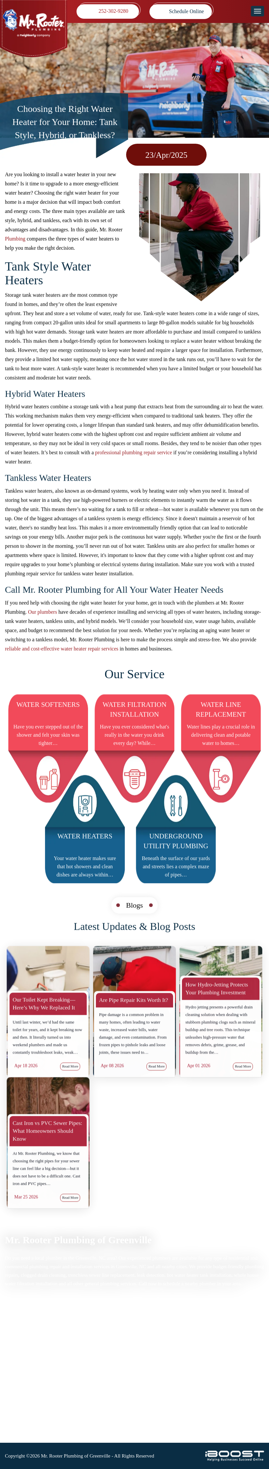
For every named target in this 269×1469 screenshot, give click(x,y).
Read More (156, 1100)
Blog (80, 1365)
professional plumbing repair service (133, 458)
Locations (15, 1399)
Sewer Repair (19, 1356)
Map (164, 1348)
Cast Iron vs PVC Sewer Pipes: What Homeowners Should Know (47, 1165)
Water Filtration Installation (134, 726)
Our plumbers (42, 617)
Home (11, 1330)
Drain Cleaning (21, 1348)
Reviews (14, 1373)
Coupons (14, 1382)
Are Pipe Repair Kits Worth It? (133, 1034)
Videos (12, 1390)
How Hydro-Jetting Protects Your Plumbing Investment (216, 1022)
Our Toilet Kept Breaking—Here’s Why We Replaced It (44, 1037)
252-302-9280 (113, 11)
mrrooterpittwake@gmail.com (186, 1400)
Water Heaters (84, 853)
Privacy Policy (90, 1339)
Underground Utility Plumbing (176, 858)
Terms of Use (89, 1348)
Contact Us (87, 1390)
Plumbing (15, 238)
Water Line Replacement (221, 726)
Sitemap (83, 1330)
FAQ (80, 1373)
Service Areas (19, 1365)
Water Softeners (48, 721)
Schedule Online (186, 11)
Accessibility (88, 1356)
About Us (85, 1382)
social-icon (166, 1427)
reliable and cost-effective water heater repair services (61, 654)
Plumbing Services (24, 1339)
